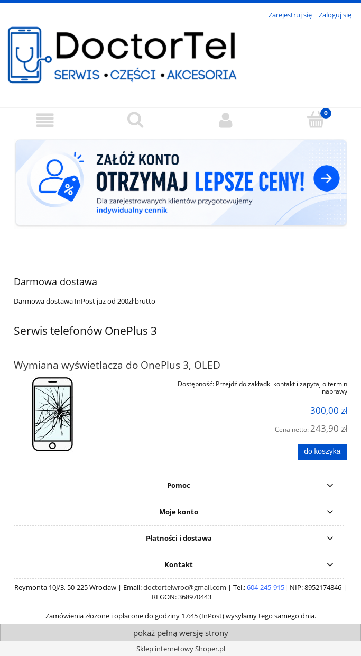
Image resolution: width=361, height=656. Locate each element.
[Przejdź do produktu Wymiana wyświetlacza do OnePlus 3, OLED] (80, 413)
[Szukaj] (135, 119)
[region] (180, 196)
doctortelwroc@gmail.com (184, 587)
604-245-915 (265, 587)
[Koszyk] (316, 119)
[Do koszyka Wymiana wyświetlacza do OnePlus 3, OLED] (322, 452)
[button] (45, 120)
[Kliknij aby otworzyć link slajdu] (180, 196)
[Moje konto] (226, 120)
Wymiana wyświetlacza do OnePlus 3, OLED (117, 365)
